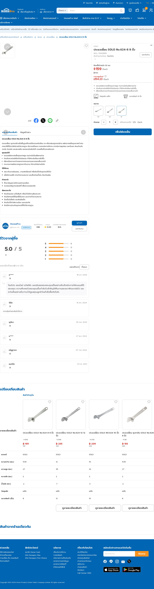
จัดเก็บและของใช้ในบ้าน (51, 29)
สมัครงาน (80, 564)
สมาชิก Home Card (32, 552)
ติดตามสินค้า (4, 561)
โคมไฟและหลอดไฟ (131, 29)
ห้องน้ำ (94, 29)
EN (153, 3)
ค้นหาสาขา (118, 3)
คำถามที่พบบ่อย (5, 555)
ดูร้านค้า (79, 223)
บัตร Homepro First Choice (36, 558)
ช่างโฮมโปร (125, 18)
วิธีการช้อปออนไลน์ (7, 552)
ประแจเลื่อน (50, 37)
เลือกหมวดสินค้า (10, 18)
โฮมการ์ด (88, 3)
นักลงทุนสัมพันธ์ (83, 558)
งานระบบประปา (85, 29)
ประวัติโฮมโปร (82, 552)
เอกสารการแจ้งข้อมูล (61, 561)
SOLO (96, 46)
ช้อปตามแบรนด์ (49, 18)
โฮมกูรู (109, 18)
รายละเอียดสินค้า (9, 132)
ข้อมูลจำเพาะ (25, 132)
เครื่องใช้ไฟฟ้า (5, 29)
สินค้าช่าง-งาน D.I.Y (91, 18)
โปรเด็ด (141, 18)
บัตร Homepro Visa (32, 555)
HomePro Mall (71, 18)
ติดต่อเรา (80, 570)
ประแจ (39, 37)
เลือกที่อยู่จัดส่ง (26, 12)
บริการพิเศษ (5, 22)
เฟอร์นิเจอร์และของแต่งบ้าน (69, 29)
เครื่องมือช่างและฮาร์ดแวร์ (9, 37)
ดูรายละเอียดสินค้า (72, 508)
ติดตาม (141, 553)
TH (147, 3)
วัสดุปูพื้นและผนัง (118, 29)
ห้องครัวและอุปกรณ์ (104, 29)
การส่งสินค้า (57, 555)
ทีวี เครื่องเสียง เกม (35, 29)
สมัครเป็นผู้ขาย (102, 3)
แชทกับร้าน (79, 229)
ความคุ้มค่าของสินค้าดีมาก (12, 311)
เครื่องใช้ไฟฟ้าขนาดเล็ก (19, 29)
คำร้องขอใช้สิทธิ (59, 567)
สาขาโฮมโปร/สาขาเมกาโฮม (87, 555)
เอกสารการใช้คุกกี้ (59, 564)
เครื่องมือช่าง (28, 37)
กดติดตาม (26, 227)
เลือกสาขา (47, 12)
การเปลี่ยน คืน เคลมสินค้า (9, 558)
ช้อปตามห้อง (30, 18)
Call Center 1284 (84, 573)
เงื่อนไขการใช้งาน (59, 552)
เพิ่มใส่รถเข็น (122, 132)
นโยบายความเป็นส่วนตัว (62, 558)
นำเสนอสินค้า (82, 567)
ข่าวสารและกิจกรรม (84, 561)
